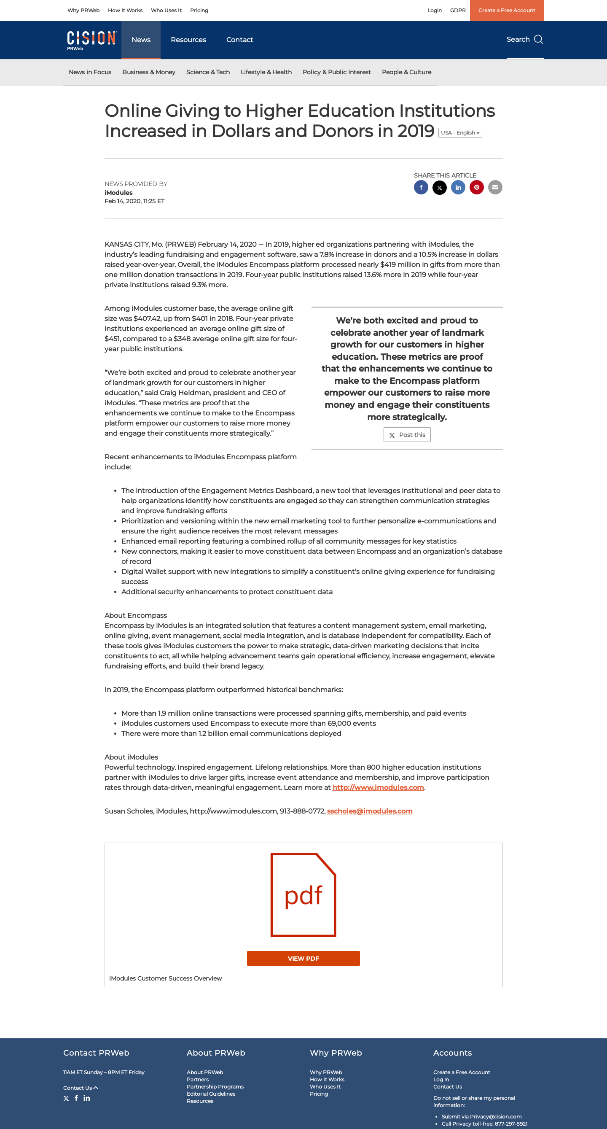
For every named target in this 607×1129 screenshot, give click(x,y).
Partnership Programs (215, 1086)
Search (525, 39)
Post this (407, 435)
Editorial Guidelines (211, 1094)
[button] (303, 895)
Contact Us (80, 1088)
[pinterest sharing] (477, 188)
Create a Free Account (506, 10)
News (141, 40)
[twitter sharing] (439, 189)
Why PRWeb (83, 10)
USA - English (460, 132)
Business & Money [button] (148, 72)
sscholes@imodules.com (370, 811)
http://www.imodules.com (378, 788)
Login (434, 10)
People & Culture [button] (406, 72)
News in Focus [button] (90, 72)
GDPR (458, 10)
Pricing (199, 10)
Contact (239, 40)
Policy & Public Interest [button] (337, 72)
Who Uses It (166, 10)
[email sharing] (495, 188)
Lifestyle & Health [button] (266, 72)
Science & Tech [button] (208, 72)
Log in (441, 1079)
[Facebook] (76, 1098)
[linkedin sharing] (458, 188)
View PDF (303, 958)
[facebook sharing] (421, 188)
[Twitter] (67, 1098)
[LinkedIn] (86, 1098)
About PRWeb (205, 1072)
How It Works (125, 10)
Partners (198, 1079)
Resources (188, 40)
